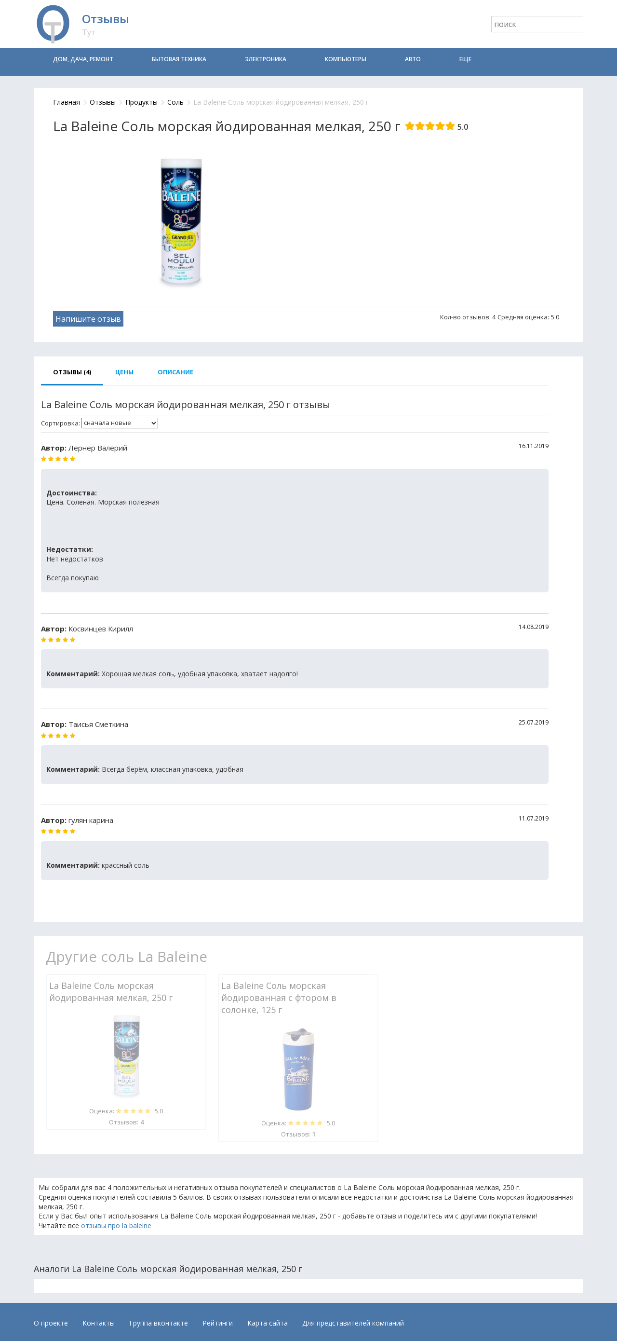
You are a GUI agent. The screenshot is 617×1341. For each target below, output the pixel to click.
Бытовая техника (179, 59)
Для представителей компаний (353, 1322)
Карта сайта (267, 1322)
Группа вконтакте (158, 1322)
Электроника (265, 59)
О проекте (51, 1322)
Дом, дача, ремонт (83, 59)
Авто (413, 59)
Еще (465, 59)
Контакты (98, 1322)
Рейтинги (217, 1322)
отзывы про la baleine (116, 1225)
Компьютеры (345, 59)
